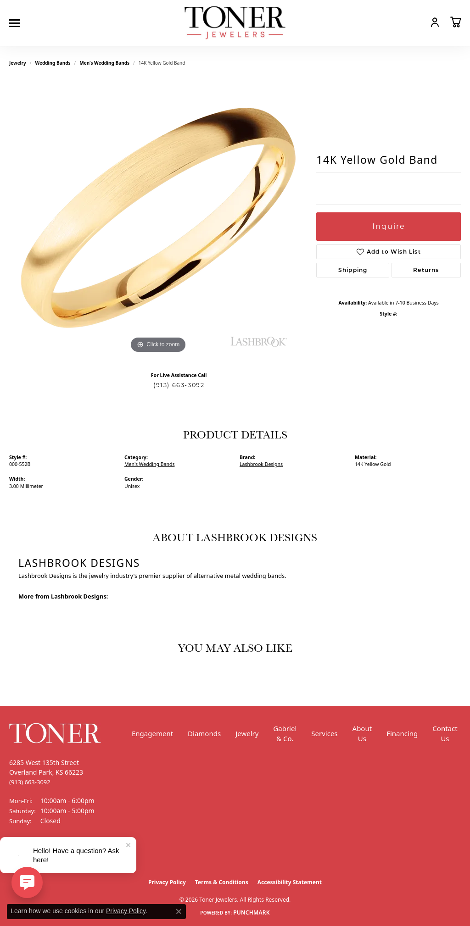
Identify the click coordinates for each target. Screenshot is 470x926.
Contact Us (444, 733)
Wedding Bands (53, 63)
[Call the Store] (29, 782)
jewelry (17, 63)
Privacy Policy (167, 882)
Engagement (152, 733)
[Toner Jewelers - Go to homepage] (235, 23)
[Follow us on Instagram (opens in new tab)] (41, 855)
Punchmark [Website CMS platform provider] (251, 912)
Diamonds (204, 733)
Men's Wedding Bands (104, 63)
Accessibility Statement (289, 882)
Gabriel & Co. (285, 733)
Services (324, 733)
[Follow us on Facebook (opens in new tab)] (18, 855)
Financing (402, 733)
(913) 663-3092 (178, 385)
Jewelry (246, 733)
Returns (426, 269)
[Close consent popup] (178, 911)
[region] (158, 217)
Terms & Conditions (221, 882)
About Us (362, 733)
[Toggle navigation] (17, 23)
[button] (415, 22)
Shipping (353, 269)
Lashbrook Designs (261, 464)
